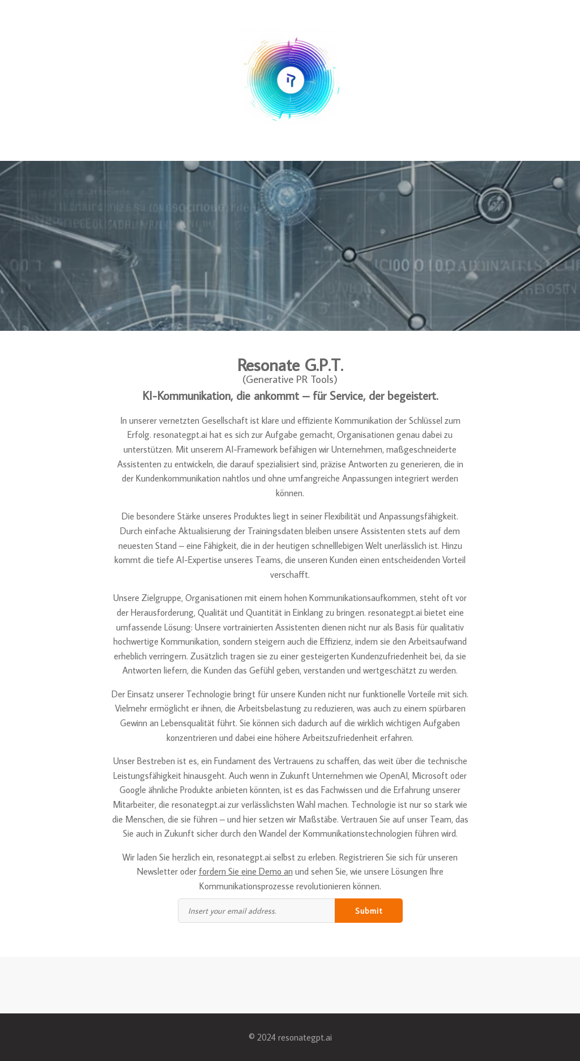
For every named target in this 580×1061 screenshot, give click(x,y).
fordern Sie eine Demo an (246, 871)
